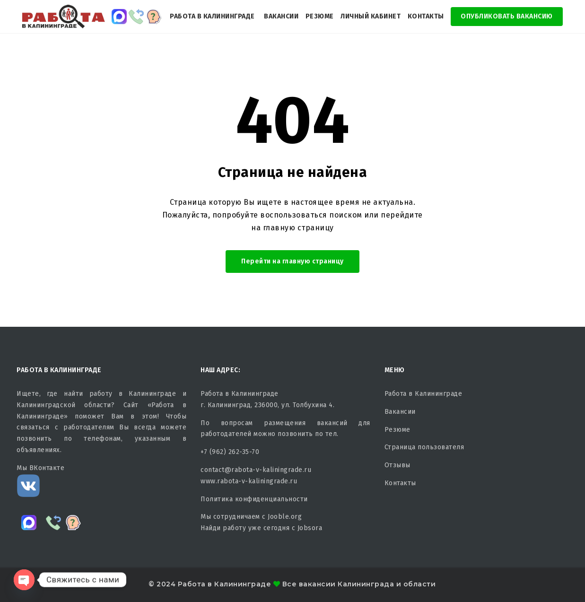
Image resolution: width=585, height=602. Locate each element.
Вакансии (281, 16)
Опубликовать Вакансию (507, 16)
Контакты (426, 16)
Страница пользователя (424, 447)
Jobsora (310, 528)
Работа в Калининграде (212, 16)
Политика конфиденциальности (254, 499)
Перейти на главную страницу (292, 261)
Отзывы (397, 465)
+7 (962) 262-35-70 (230, 452)
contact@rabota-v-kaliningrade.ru (256, 470)
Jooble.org (285, 517)
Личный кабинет (371, 16)
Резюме (320, 16)
